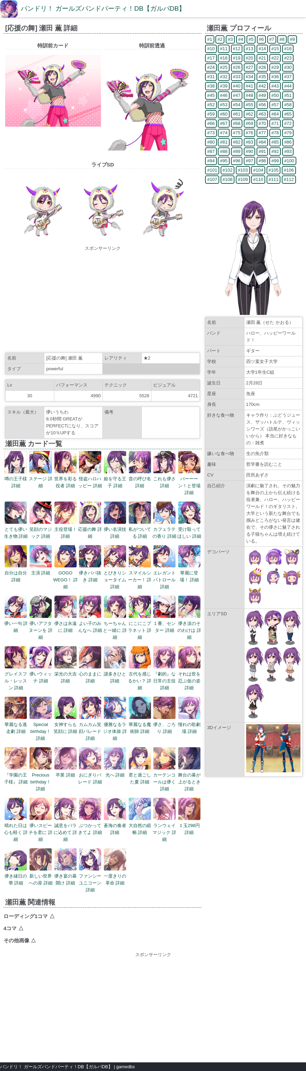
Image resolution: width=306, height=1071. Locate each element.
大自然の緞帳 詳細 (140, 825)
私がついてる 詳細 (140, 529)
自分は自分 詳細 (15, 572)
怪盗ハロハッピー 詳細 (90, 478)
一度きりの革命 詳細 (115, 876)
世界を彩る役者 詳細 (65, 478)
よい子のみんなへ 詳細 (90, 623)
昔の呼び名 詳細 (140, 478)
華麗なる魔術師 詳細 (140, 724)
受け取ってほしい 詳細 (189, 529)
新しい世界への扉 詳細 (41, 876)
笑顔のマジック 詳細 (40, 529)
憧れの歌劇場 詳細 (189, 724)
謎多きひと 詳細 (115, 673)
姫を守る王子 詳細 (115, 478)
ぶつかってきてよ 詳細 (90, 825)
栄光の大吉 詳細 (65, 673)
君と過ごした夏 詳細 (140, 774)
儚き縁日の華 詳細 (15, 876)
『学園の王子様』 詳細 (16, 774)
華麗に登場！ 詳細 (189, 572)
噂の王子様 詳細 (15, 478)
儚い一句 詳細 (16, 623)
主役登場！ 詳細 (65, 529)
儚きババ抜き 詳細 (90, 572)
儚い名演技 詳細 (115, 529)
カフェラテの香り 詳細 (164, 529)
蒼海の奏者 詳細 (115, 825)
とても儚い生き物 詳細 (16, 529)
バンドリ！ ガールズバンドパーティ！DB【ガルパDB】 (103, 8)
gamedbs (125, 1066)
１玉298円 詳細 (189, 825)
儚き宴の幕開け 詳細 (65, 876)
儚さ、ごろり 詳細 (164, 724)
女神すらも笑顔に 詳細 (65, 724)
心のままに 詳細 (90, 673)
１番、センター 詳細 (164, 623)
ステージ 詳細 (41, 478)
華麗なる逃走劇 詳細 (15, 724)
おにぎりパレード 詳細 (90, 774)
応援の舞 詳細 (90, 529)
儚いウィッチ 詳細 (40, 673)
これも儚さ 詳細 (164, 478)
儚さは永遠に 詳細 (65, 623)
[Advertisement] (103, 300)
